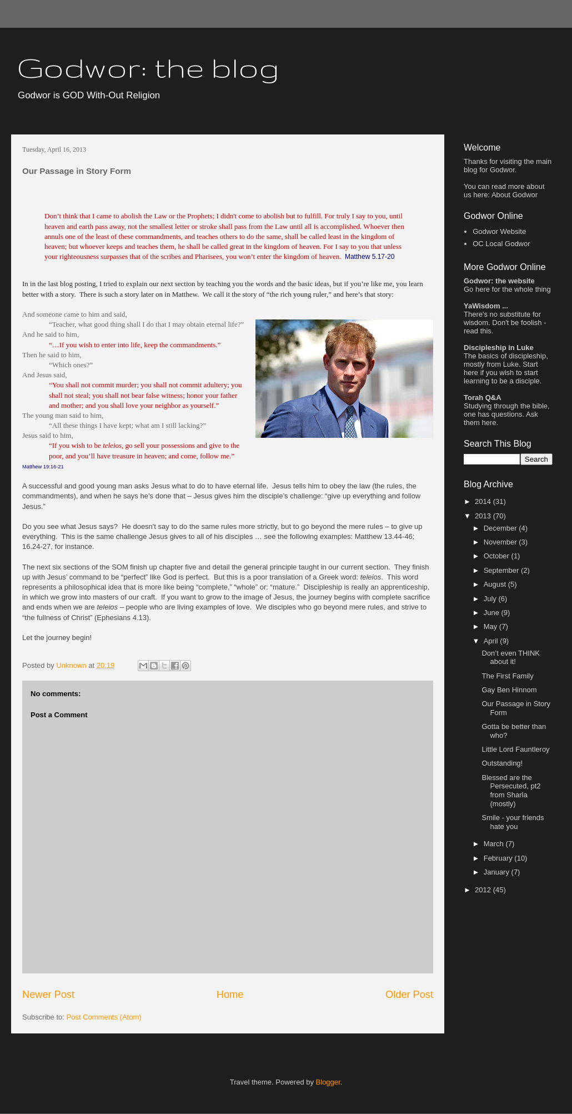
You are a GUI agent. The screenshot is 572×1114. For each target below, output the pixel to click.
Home (230, 994)
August (496, 584)
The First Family (507, 676)
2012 (484, 890)
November (501, 542)
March (495, 844)
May (491, 626)
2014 (484, 501)
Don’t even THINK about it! (510, 657)
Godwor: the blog (148, 67)
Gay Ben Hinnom (508, 690)
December (501, 528)
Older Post (409, 994)
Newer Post (48, 994)
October (497, 556)
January (497, 872)
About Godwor (514, 195)
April (492, 641)
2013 (484, 516)
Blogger (328, 1082)
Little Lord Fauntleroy (515, 749)
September (502, 570)
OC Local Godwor (501, 243)
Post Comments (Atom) (104, 1017)
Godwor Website (499, 231)
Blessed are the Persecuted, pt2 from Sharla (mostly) (510, 790)
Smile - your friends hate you (512, 822)
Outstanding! (502, 763)
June (492, 612)
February (499, 858)
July (491, 599)
